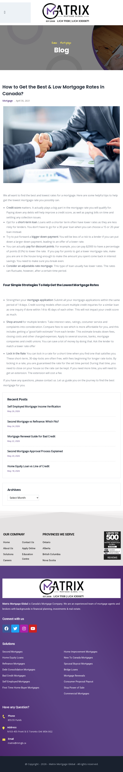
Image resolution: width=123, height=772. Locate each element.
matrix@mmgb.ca (17, 743)
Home (54, 43)
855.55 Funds (15, 720)
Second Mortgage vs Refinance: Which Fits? (33, 421)
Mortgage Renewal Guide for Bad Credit (31, 436)
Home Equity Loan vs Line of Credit (28, 466)
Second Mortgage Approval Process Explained (35, 451)
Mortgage (65, 43)
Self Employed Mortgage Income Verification (34, 406)
